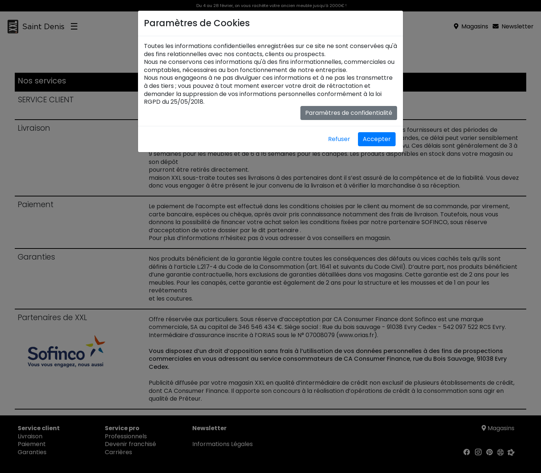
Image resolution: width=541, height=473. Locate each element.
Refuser (339, 139)
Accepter (377, 139)
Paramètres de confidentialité (348, 113)
